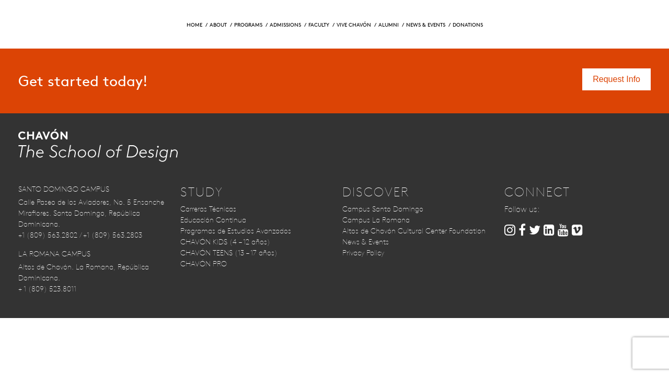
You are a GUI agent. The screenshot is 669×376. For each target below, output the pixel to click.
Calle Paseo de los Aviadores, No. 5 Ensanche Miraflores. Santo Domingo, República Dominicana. (91, 213)
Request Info (54, 15)
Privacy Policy (363, 252)
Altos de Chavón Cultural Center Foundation (414, 231)
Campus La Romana (376, 220)
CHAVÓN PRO (203, 263)
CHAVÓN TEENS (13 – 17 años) (229, 252)
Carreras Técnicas (208, 209)
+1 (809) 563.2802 (47, 235)
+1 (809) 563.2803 (112, 235)
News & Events (365, 241)
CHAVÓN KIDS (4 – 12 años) (225, 241)
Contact (568, 15)
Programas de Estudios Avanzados (235, 231)
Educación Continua (213, 220)
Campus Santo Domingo (382, 209)
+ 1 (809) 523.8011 (47, 288)
